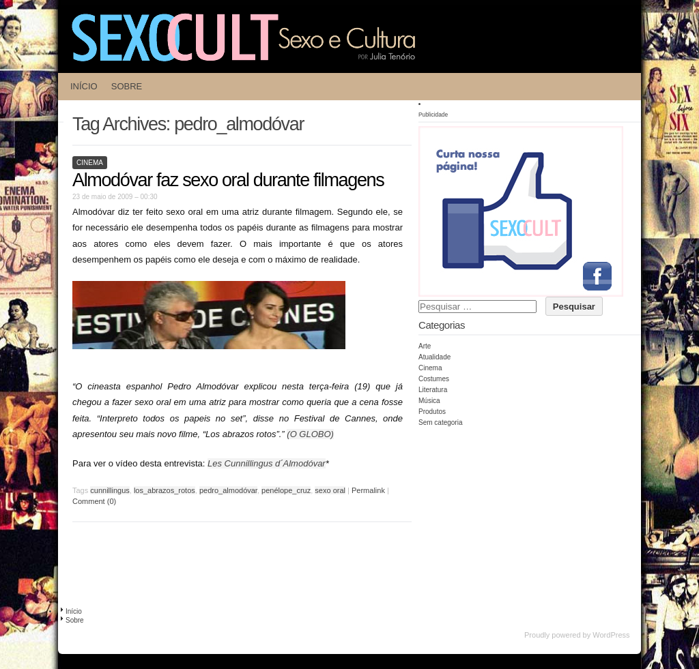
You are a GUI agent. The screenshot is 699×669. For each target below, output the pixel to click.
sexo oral (330, 490)
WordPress (611, 635)
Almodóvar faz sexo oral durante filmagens (228, 180)
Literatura (432, 389)
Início (84, 86)
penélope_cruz (286, 490)
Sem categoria (440, 422)
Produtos (432, 411)
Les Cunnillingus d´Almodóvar (267, 463)
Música (429, 400)
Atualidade (434, 357)
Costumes (433, 379)
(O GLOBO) (310, 434)
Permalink (368, 490)
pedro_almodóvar (228, 490)
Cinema (89, 162)
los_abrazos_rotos (164, 490)
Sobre (127, 86)
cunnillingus (109, 490)
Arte (424, 346)
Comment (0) (94, 501)
